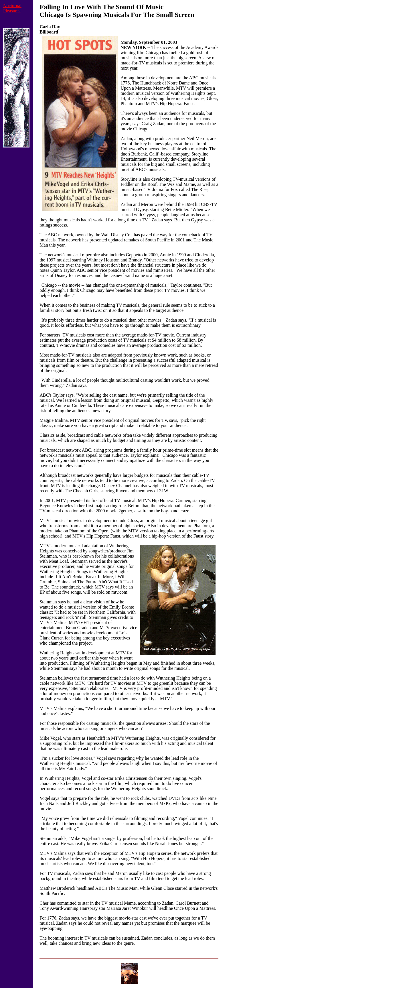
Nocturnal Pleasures (12, 8)
